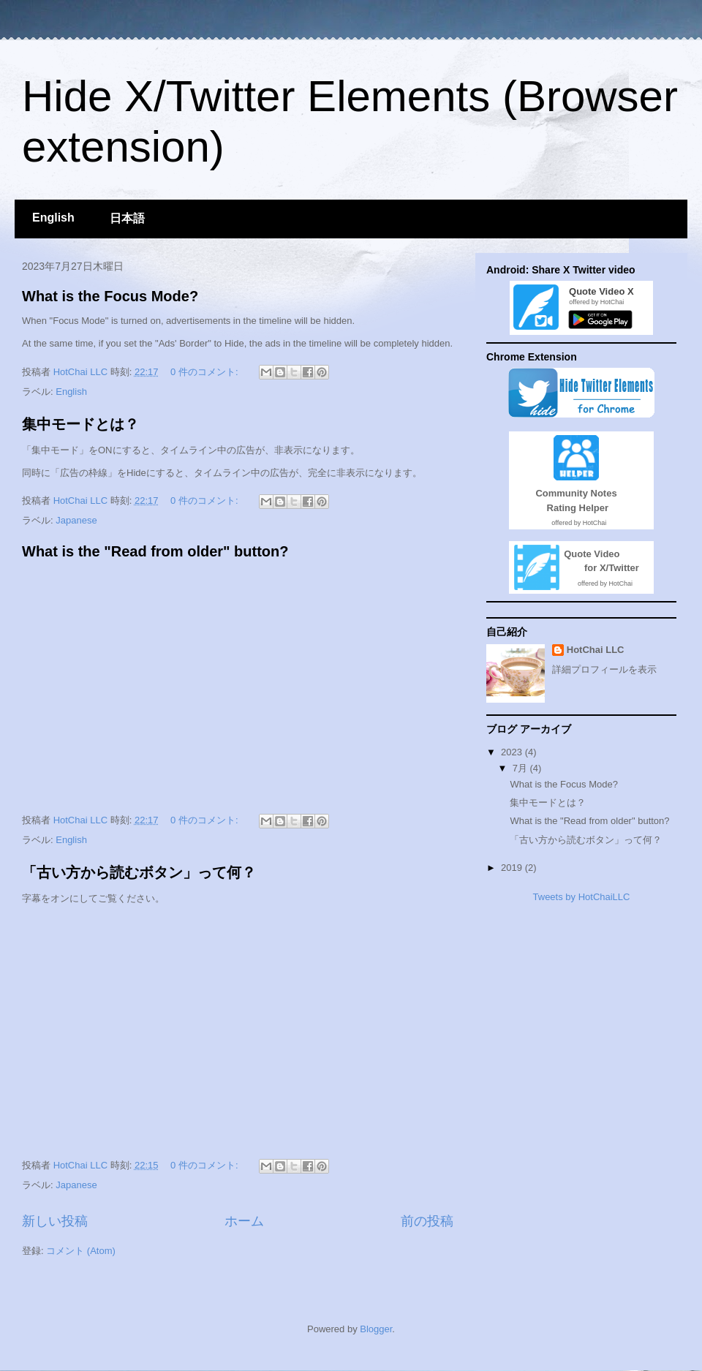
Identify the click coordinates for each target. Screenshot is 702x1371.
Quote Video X (599, 291)
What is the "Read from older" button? (155, 551)
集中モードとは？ (80, 424)
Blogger (376, 1328)
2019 (513, 867)
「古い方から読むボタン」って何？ (139, 872)
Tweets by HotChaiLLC (581, 896)
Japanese (76, 520)
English (53, 217)
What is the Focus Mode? (110, 296)
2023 (513, 752)
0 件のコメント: (205, 371)
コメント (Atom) (81, 1250)
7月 (521, 768)
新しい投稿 (55, 1221)
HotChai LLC (595, 649)
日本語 (127, 218)
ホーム (244, 1221)
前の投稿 (427, 1221)
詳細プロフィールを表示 (604, 669)
